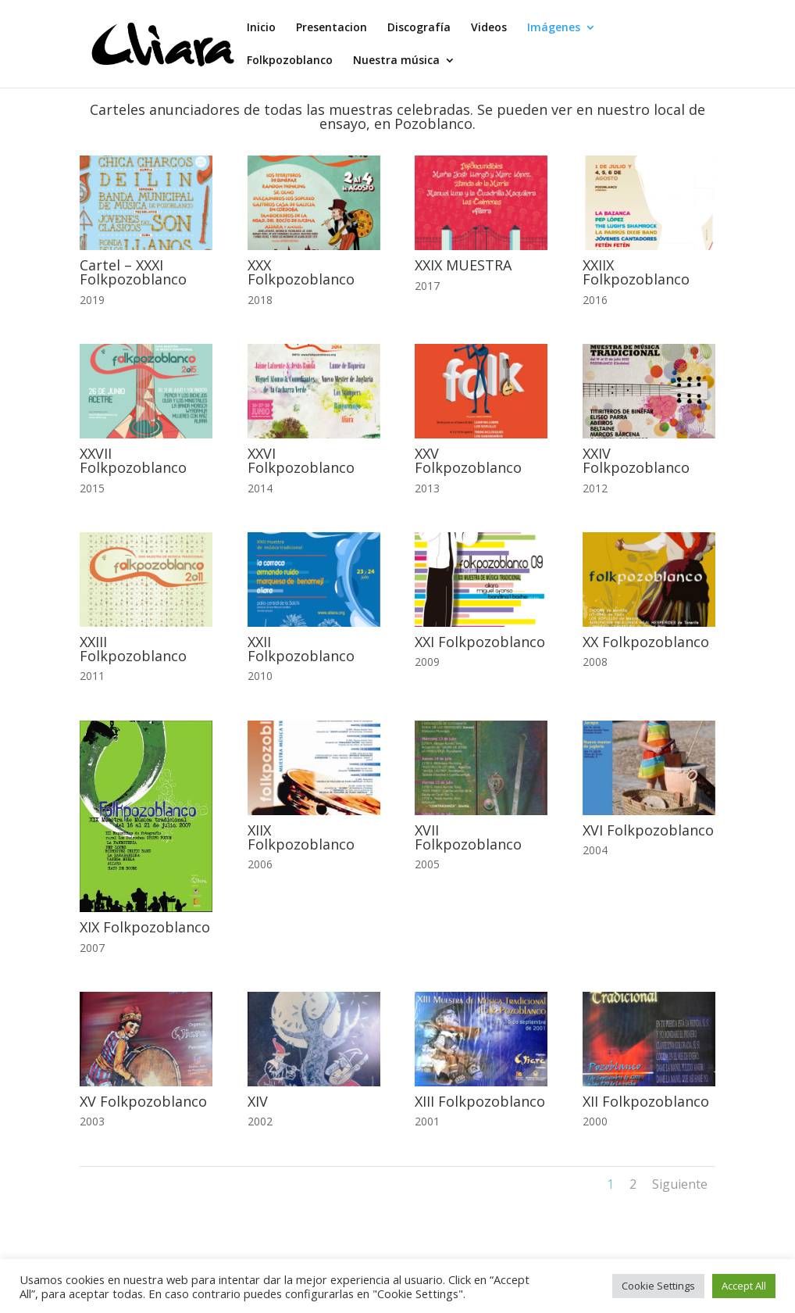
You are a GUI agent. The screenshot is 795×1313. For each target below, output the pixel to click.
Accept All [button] (744, 1286)
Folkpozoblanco (290, 61)
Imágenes (553, 28)
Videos (489, 28)
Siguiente (680, 1184)
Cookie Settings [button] (658, 1286)
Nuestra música (396, 61)
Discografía (419, 28)
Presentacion (331, 28)
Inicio (261, 28)
